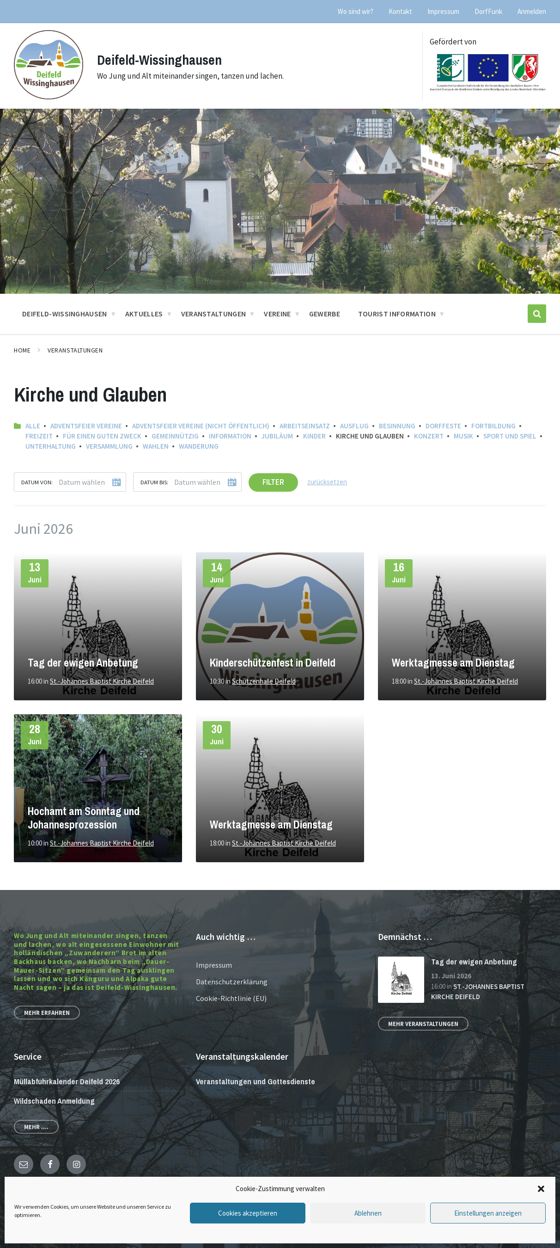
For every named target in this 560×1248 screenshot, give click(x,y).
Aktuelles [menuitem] (144, 313)
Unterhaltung (50, 446)
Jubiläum (277, 436)
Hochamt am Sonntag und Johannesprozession (84, 818)
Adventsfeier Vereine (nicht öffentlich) (200, 425)
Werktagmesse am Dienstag (453, 662)
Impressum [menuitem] (443, 11)
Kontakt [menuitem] (400, 11)
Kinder (314, 436)
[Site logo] (48, 97)
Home (22, 350)
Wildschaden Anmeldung (54, 1100)
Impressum (214, 965)
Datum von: (37, 482)
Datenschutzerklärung (232, 981)
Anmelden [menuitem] (531, 11)
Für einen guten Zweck (102, 436)
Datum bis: (154, 482)
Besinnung (397, 425)
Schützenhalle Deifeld (264, 681)
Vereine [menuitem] (277, 313)
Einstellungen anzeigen (488, 1213)
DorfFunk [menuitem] (488, 11)
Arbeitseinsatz (305, 425)
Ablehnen (368, 1213)
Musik (463, 436)
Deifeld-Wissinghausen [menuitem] (64, 313)
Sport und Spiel (509, 436)
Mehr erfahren (47, 1012)
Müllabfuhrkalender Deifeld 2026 (67, 1081)
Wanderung (199, 446)
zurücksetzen (327, 481)
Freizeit (39, 436)
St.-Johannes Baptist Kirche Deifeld (102, 681)
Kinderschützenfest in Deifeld (272, 662)
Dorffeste (443, 425)
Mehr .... (36, 1127)
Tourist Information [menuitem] (397, 313)
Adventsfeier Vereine (86, 425)
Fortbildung (493, 425)
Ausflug (354, 425)
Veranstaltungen (75, 350)
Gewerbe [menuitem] (324, 313)
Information (230, 436)
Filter (273, 482)
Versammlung (109, 446)
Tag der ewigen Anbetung (83, 662)
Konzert (429, 436)
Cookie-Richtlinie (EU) (231, 998)
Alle (32, 425)
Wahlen (156, 446)
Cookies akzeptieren (247, 1213)
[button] (541, 1188)
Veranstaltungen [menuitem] (213, 313)
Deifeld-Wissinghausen (161, 59)
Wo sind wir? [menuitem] (355, 11)
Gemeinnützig (175, 436)
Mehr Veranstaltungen (423, 1023)
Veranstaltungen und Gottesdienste (255, 1081)
